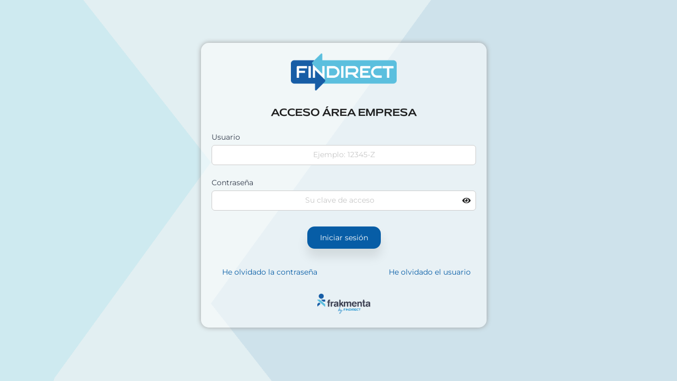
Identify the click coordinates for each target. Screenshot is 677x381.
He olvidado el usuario (430, 272)
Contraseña (232, 182)
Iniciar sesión (344, 237)
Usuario (226, 137)
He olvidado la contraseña (269, 272)
